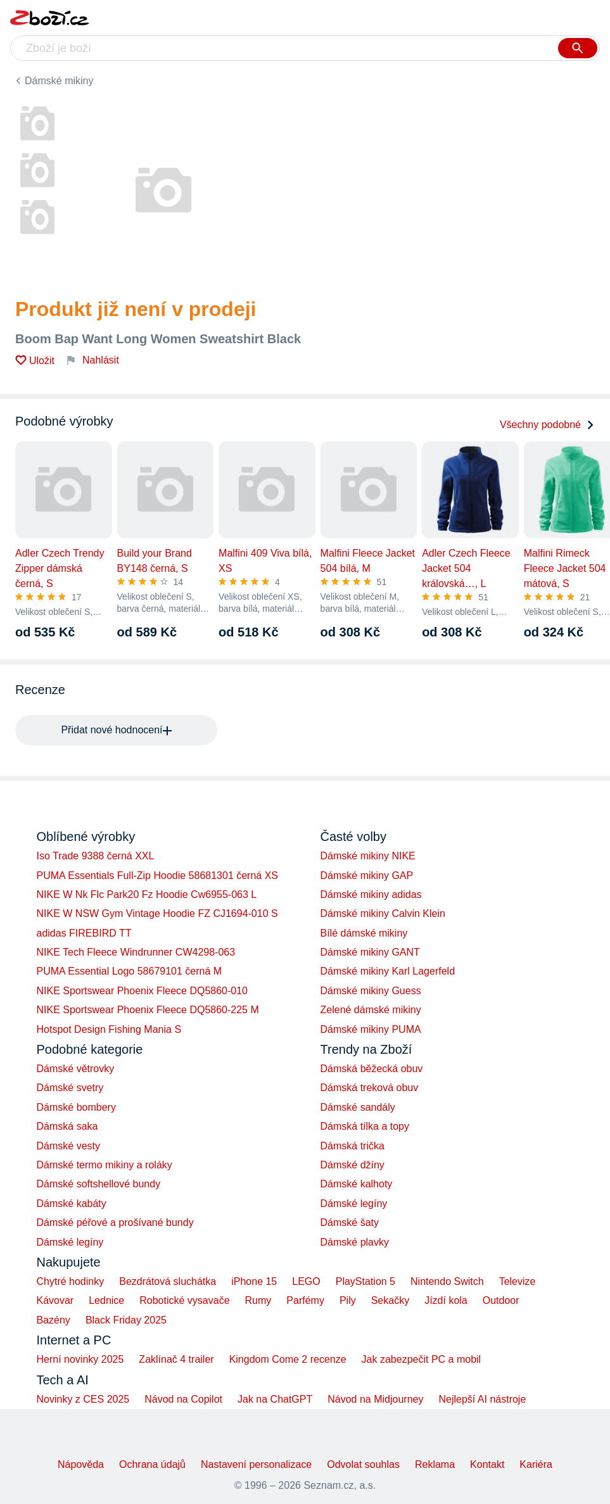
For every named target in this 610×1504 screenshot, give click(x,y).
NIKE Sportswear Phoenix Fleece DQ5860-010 (142, 990)
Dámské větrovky (76, 1068)
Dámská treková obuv (370, 1087)
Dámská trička (352, 1146)
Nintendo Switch (447, 1281)
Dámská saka (67, 1126)
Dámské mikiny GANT (370, 952)
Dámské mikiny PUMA (371, 1029)
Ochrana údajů (152, 1464)
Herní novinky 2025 (80, 1359)
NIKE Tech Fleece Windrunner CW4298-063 (136, 952)
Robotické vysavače (184, 1300)
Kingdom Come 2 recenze (287, 1359)
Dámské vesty (68, 1146)
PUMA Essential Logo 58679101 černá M (129, 971)
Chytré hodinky (71, 1281)
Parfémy (305, 1300)
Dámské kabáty (71, 1203)
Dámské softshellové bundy (99, 1184)
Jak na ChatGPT (275, 1399)
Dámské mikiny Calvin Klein (383, 913)
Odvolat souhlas (363, 1464)
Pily (348, 1300)
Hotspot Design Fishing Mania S (109, 1029)
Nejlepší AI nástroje (482, 1399)
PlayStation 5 (365, 1281)
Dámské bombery (76, 1107)
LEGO (306, 1281)
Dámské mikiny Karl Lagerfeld (388, 971)
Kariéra (535, 1464)
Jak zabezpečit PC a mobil (421, 1359)
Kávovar (55, 1300)
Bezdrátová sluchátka (167, 1281)
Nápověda (81, 1464)
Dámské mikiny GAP (367, 875)
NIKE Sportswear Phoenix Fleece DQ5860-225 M (148, 1009)
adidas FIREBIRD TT (84, 933)
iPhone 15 (254, 1281)
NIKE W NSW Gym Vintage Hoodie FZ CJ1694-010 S (157, 913)
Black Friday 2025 (126, 1320)
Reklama (435, 1464)
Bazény (53, 1320)
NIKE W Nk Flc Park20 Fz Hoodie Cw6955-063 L (147, 894)
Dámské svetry (70, 1087)
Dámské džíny (352, 1165)
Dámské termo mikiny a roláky (104, 1165)
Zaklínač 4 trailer (176, 1359)
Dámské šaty (350, 1222)
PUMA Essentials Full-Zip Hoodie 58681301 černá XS (158, 875)
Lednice (106, 1300)
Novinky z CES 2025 (83, 1399)
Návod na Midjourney (375, 1399)
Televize (517, 1281)
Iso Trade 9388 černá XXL (96, 855)
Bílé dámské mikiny (364, 933)
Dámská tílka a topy (365, 1126)
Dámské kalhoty (357, 1184)
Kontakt (487, 1464)
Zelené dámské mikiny (371, 1009)
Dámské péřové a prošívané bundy (115, 1222)
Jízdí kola (445, 1300)
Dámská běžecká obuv (372, 1068)
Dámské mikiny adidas (371, 894)
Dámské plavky (355, 1242)
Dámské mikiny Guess (371, 990)
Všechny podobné (547, 424)
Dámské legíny (70, 1242)
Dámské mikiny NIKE (368, 855)
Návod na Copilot (183, 1399)
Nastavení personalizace (256, 1464)
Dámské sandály (358, 1107)
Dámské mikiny (59, 80)
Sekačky (390, 1300)
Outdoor (501, 1300)
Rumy (258, 1300)
